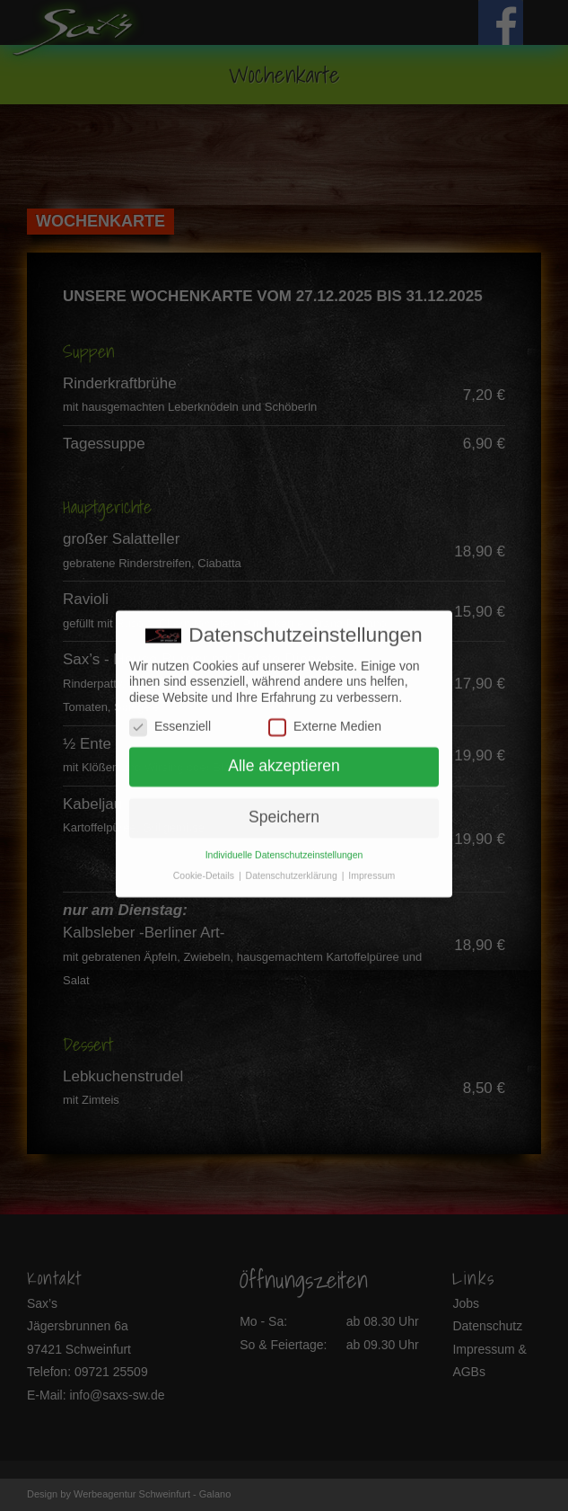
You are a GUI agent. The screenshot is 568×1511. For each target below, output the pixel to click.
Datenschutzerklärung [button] (293, 868)
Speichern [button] (284, 811)
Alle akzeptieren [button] (284, 760)
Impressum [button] (371, 868)
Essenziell (170, 719)
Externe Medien (324, 719)
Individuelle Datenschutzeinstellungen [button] (284, 847)
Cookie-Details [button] (205, 868)
